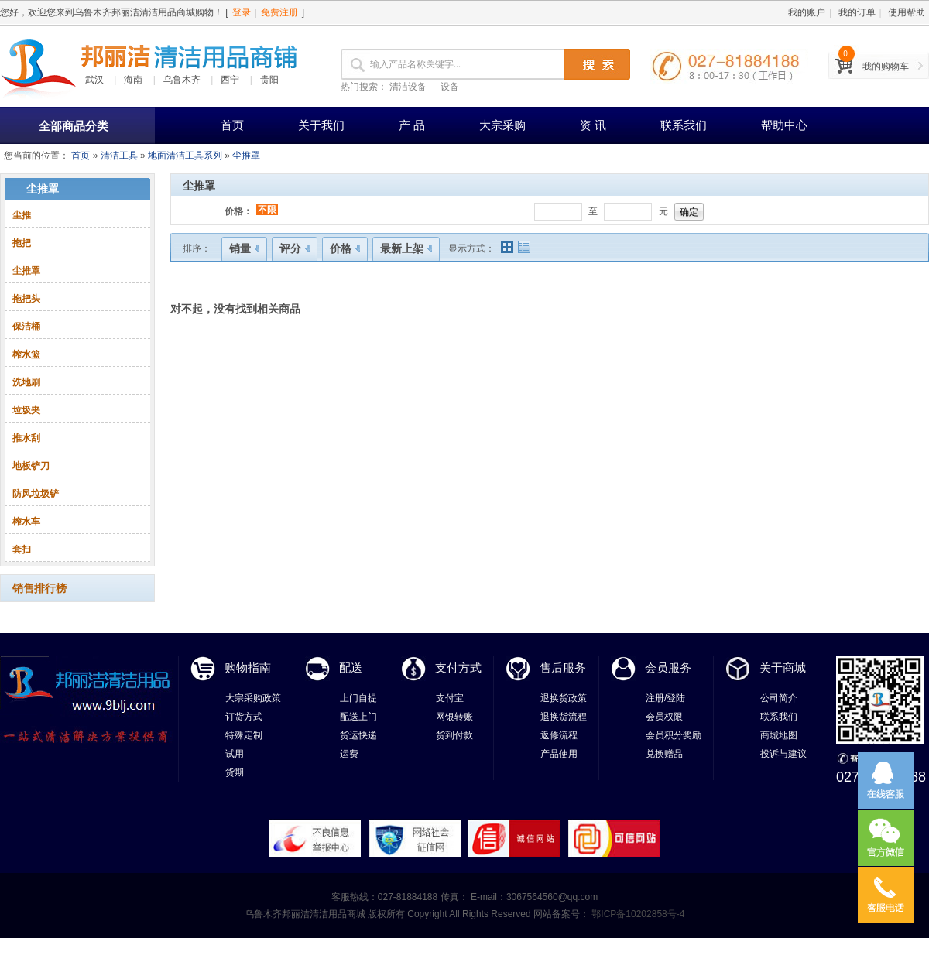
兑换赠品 (664, 753)
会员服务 (668, 667)
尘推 (21, 215)
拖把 (21, 243)
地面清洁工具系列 (185, 155)
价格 (345, 248)
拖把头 (26, 298)
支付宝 (450, 698)
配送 (350, 667)
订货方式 (243, 716)
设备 (450, 86)
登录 (241, 12)
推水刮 (26, 438)
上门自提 (358, 698)
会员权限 (664, 716)
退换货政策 (563, 698)
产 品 (412, 125)
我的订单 (857, 12)
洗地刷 (26, 382)
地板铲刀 (31, 465)
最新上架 (406, 248)
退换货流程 (563, 716)
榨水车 (26, 521)
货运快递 (358, 735)
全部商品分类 (73, 125)
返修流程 (559, 735)
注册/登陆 (665, 698)
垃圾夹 (26, 410)
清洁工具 (119, 155)
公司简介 (778, 698)
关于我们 (321, 125)
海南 (133, 79)
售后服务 (563, 667)
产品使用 (559, 753)
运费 (349, 753)
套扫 (21, 549)
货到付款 (454, 735)
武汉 (94, 79)
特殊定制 (243, 735)
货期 (234, 772)
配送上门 (358, 716)
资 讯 (593, 125)
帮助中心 (784, 125)
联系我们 (683, 125)
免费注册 (279, 12)
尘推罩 (246, 155)
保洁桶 (26, 326)
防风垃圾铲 (35, 493)
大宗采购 (502, 125)
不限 (267, 209)
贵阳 (269, 79)
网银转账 (454, 716)
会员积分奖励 (673, 735)
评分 (294, 248)
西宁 (230, 79)
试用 (234, 753)
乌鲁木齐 (182, 79)
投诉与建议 (783, 753)
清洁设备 (408, 86)
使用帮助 (906, 12)
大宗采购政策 (253, 698)
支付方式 (458, 667)
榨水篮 (26, 354)
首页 (232, 125)
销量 (244, 248)
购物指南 (248, 667)
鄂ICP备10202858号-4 (636, 914)
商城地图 (778, 735)
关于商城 (782, 667)
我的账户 (806, 12)
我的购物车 (885, 66)
